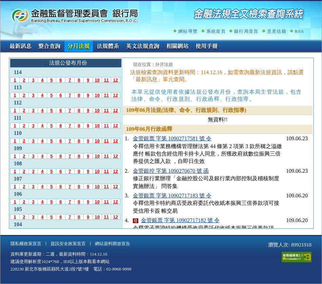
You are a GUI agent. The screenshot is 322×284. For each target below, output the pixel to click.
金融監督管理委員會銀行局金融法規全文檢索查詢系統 (75, 15)
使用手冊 (206, 46)
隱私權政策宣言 (26, 243)
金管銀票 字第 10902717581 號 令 (172, 138)
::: (2, 43)
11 (106, 79)
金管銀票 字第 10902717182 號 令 (180, 220)
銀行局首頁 (246, 31)
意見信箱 (276, 31)
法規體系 (107, 46)
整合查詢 (49, 46)
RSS (299, 31)
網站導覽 (188, 31)
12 (115, 79)
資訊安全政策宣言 (68, 243)
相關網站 (177, 46)
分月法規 (78, 46)
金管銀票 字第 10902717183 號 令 (172, 195)
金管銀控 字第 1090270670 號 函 (171, 171)
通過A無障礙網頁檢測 (296, 257)
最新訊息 (20, 46)
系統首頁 (216, 31)
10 (97, 79)
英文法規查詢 (142, 46)
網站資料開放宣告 (112, 243)
